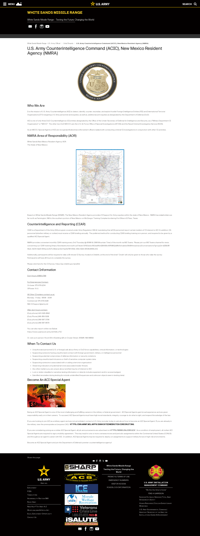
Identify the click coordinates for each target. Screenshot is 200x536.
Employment (31, 488)
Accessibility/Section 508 (37, 498)
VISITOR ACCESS (118, 484)
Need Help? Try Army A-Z (37, 507)
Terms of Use (32, 495)
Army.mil (44, 483)
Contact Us (31, 517)
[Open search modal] (190, 4)
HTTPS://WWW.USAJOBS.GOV (122, 430)
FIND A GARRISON (156, 493)
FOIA (29, 491)
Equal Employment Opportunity (39, 514)
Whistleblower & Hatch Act (38, 510)
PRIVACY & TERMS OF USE (119, 477)
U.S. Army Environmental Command (152, 509)
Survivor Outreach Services (150, 497)
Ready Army (31, 502)
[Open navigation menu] (8, 4)
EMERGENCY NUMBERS (119, 480)
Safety (152, 500)
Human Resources (146, 503)
